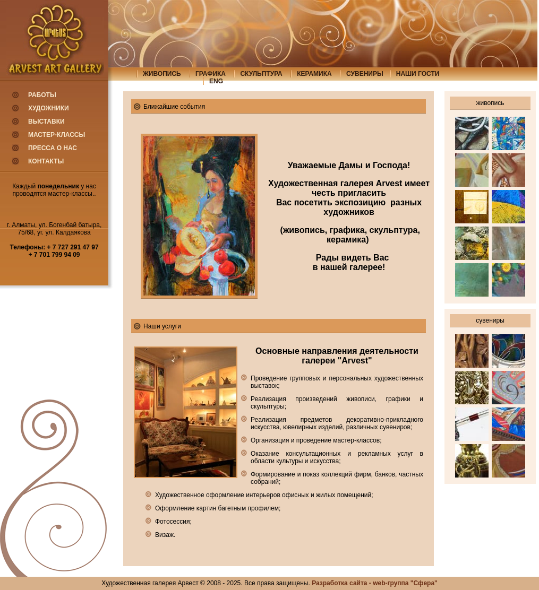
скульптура (261, 73)
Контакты (46, 161)
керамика (314, 73)
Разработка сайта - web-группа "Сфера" (375, 583)
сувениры (364, 73)
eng (216, 81)
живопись (162, 73)
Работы (42, 95)
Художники (48, 108)
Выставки (46, 121)
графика (210, 73)
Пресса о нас (52, 148)
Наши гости (418, 73)
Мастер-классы (56, 134)
